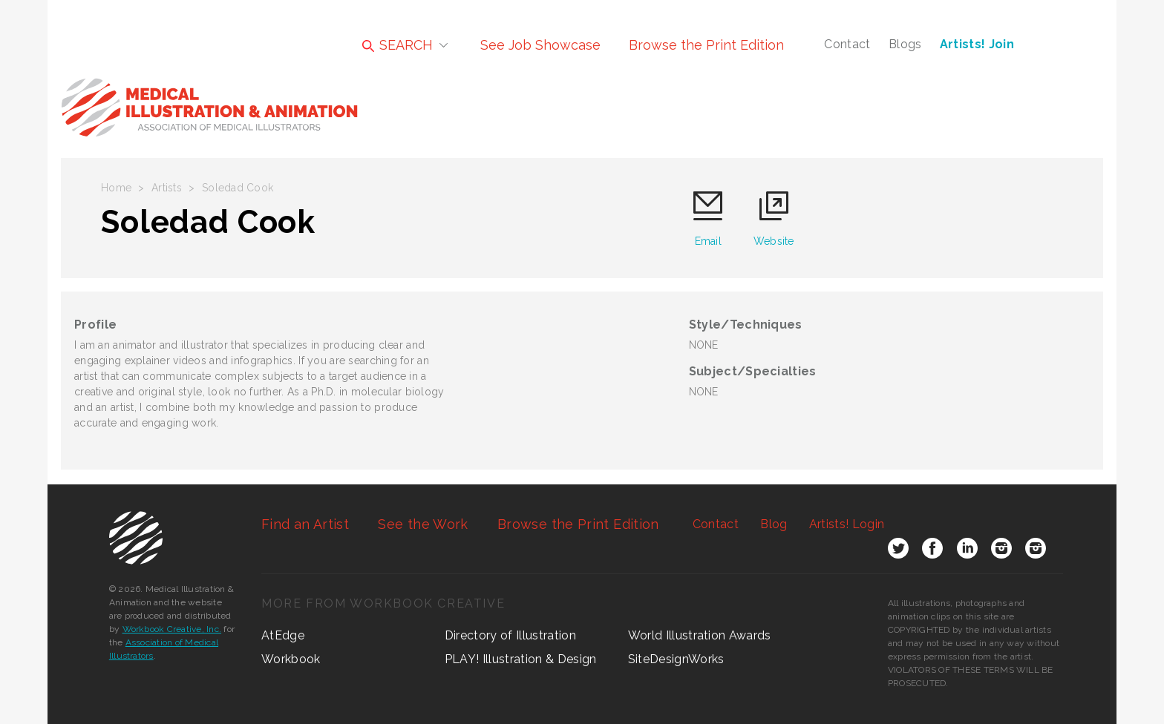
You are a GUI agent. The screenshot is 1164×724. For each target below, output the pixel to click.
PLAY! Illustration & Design (521, 659)
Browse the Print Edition (706, 45)
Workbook (291, 659)
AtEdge (282, 635)
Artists (166, 188)
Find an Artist (305, 524)
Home (116, 188)
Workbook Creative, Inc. (172, 629)
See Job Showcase (540, 45)
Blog (773, 524)
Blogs (905, 44)
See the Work (423, 524)
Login (846, 524)
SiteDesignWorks (676, 659)
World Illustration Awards (699, 635)
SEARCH (397, 45)
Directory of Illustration (510, 635)
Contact (847, 44)
